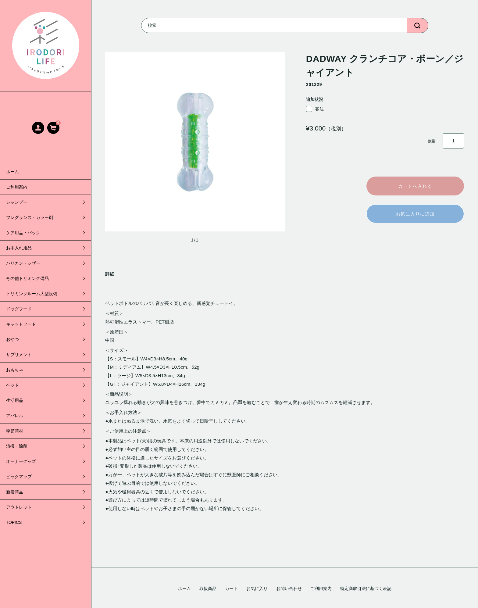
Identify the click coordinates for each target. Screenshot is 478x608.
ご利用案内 (16, 186)
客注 (315, 109)
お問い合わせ (289, 588)
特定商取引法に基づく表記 (365, 588)
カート (231, 588)
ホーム (12, 171)
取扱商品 (207, 588)
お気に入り (257, 588)
